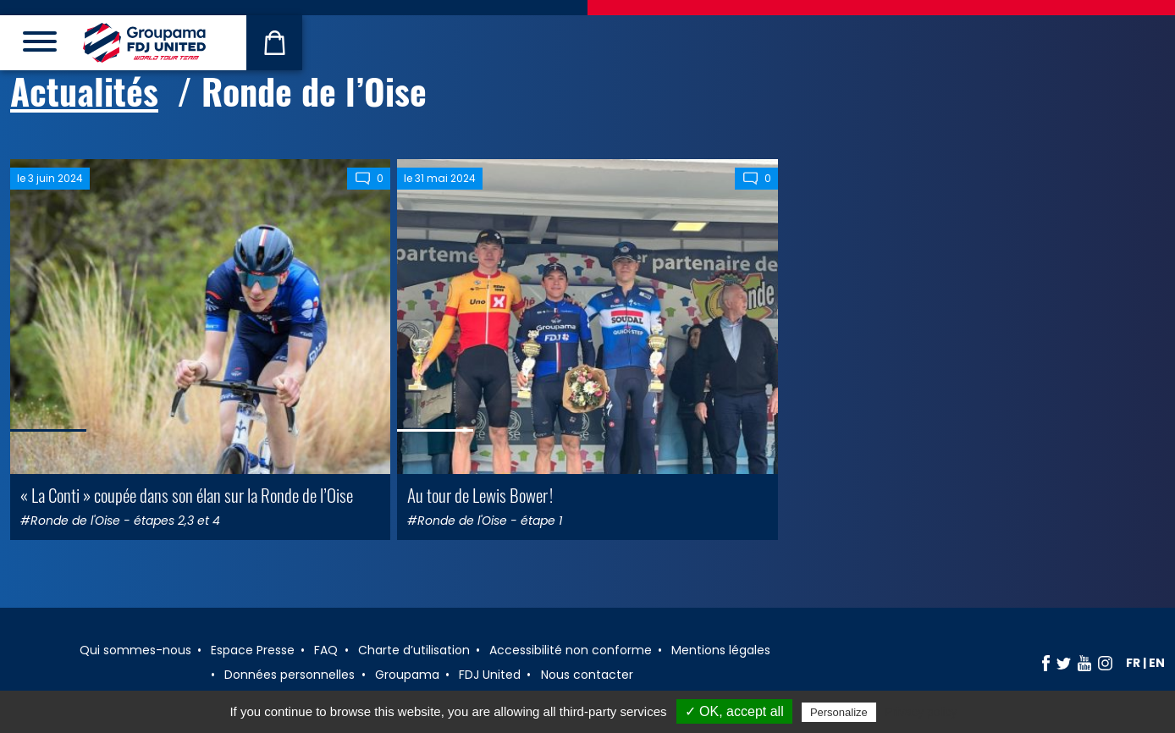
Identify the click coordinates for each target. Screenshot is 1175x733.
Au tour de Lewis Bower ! (480, 495)
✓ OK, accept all (734, 711)
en (1157, 662)
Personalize (839, 712)
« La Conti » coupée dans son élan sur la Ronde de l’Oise (186, 495)
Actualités (84, 90)
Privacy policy (921, 712)
